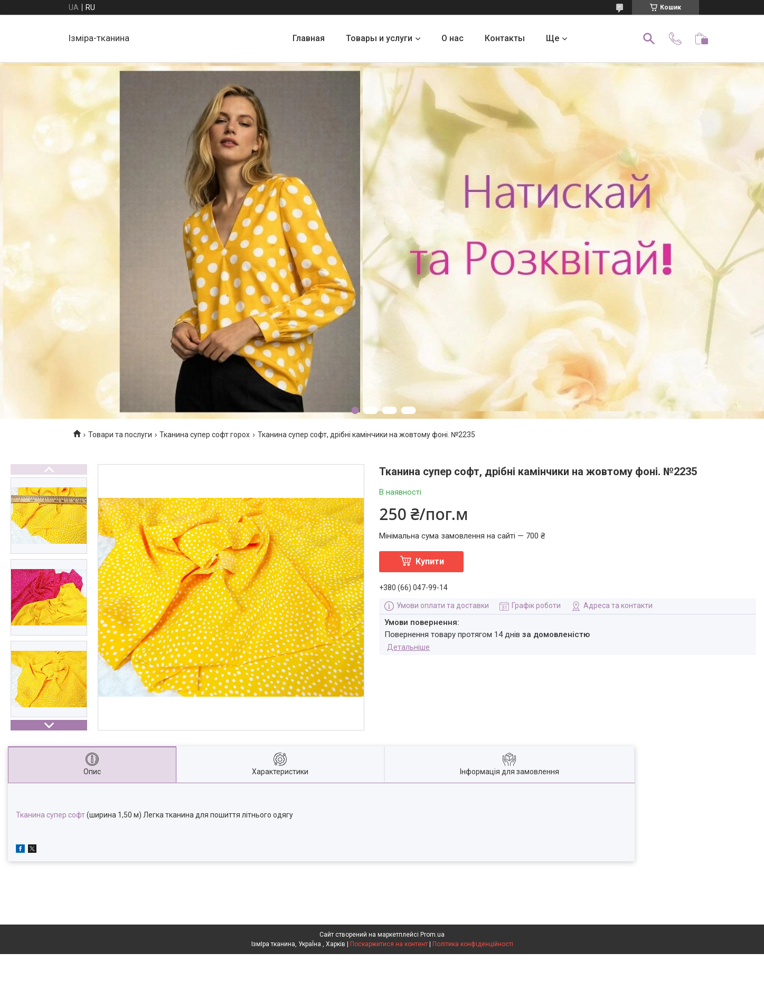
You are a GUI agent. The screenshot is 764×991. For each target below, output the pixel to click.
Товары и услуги (379, 38)
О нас (452, 38)
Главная (309, 38)
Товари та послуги (120, 434)
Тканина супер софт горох (204, 434)
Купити (430, 561)
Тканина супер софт (50, 815)
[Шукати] (648, 38)
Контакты (505, 38)
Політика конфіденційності (472, 944)
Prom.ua (432, 934)
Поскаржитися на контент (389, 944)
